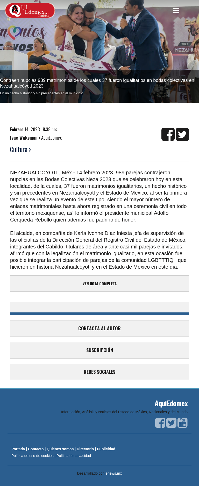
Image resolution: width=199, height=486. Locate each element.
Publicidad (106, 449)
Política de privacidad (73, 456)
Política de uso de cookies (32, 456)
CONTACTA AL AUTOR (99, 328)
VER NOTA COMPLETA (100, 283)
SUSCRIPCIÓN (99, 350)
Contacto (36, 449)
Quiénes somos (60, 449)
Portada (18, 449)
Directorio (85, 449)
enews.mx (113, 473)
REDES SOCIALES (99, 371)
